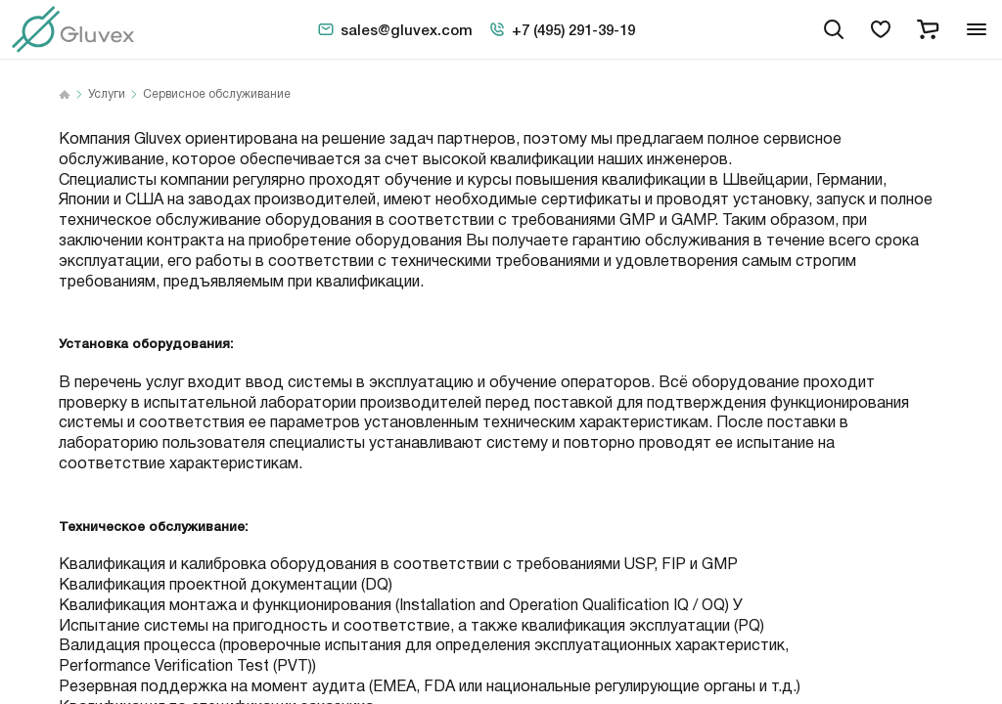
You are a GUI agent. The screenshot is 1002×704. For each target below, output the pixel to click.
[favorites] (880, 29)
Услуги (106, 95)
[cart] (927, 29)
